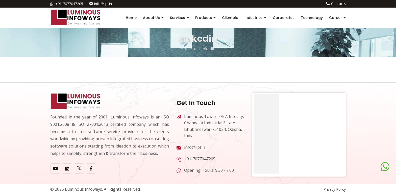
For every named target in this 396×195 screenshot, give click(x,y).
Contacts (338, 3)
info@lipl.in (103, 3)
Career (335, 17)
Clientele (230, 17)
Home (131, 17)
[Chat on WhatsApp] (385, 166)
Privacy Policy (335, 189)
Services (177, 17)
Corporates (283, 17)
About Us (151, 17)
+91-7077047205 (69, 3)
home (186, 49)
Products (203, 17)
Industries (253, 17)
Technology (312, 17)
